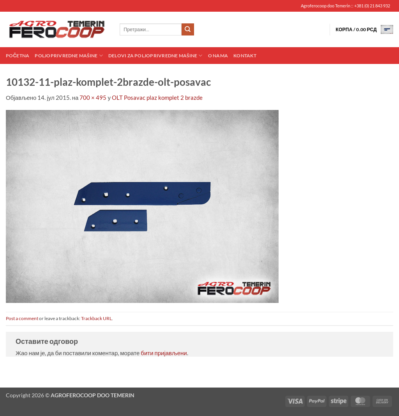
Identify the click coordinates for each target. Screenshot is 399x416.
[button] (364, 29)
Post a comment (22, 318)
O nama (218, 55)
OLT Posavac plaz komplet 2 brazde (157, 97)
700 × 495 (92, 97)
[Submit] (188, 29)
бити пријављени (164, 352)
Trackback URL (96, 318)
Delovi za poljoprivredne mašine (155, 55)
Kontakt (244, 55)
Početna (17, 55)
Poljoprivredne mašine (68, 55)
